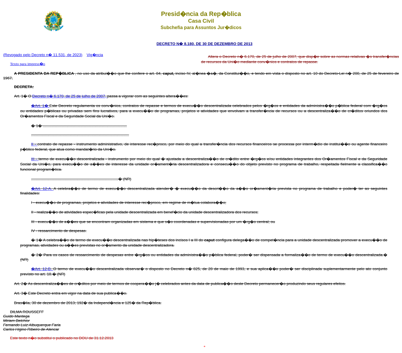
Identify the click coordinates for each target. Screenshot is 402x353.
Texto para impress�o (27, 64)
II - (34, 144)
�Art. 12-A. (42, 188)
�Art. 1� (40, 106)
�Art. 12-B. (42, 269)
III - (34, 159)
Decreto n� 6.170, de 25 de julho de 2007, (69, 96)
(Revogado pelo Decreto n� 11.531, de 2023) (42, 55)
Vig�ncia (95, 55)
